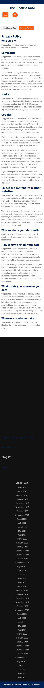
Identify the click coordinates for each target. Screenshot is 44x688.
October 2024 (22, 669)
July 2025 (22, 634)
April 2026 (22, 598)
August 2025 (22, 630)
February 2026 (22, 606)
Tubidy (4, 578)
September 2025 (22, 626)
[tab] (5, 14)
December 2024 (22, 662)
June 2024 (22, 685)
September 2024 (22, 673)
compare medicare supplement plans (17, 549)
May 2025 (22, 642)
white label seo (8, 558)
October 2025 (22, 622)
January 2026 (22, 610)
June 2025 (22, 638)
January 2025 (22, 658)
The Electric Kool (22, 8)
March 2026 (22, 602)
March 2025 (22, 650)
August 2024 (22, 677)
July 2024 (22, 681)
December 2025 (22, 614)
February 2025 (22, 654)
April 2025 (22, 646)
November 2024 (22, 665)
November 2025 (22, 618)
